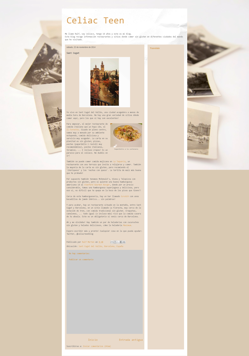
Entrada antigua (131, 340)
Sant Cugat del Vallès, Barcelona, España (101, 246)
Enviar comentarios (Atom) (97, 346)
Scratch (125, 196)
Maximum (127, 225)
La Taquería (119, 162)
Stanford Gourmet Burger (97, 185)
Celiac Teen (95, 21)
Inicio (93, 340)
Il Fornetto (73, 130)
